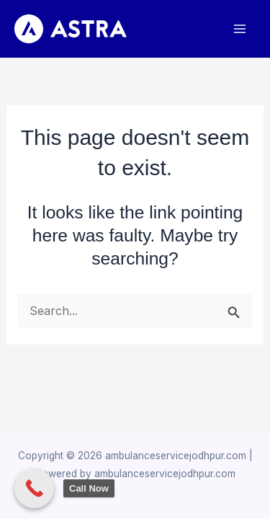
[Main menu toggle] (239, 29)
